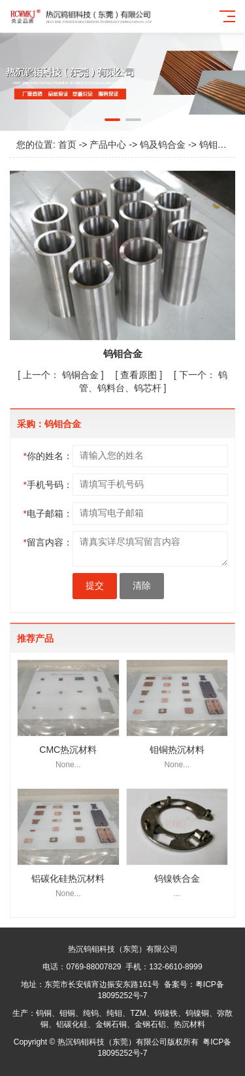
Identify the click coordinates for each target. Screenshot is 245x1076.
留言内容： (48, 542)
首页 (67, 144)
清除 (142, 586)
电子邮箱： (48, 513)
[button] (112, 119)
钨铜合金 (62, 375)
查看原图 (139, 375)
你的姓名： (48, 456)
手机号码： (48, 484)
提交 (95, 586)
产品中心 (108, 144)
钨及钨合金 (163, 144)
